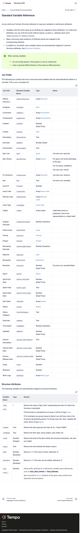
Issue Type (40, 205)
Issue (38, 154)
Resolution (40, 260)
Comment (44, 113)
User (37, 107)
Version (44, 99)
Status (38, 307)
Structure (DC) (19, 3)
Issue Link (45, 191)
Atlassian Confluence (41, 530)
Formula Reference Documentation (21, 10)
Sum (39, 475)
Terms (4, 522)
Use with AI (70, 10)
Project (38, 241)
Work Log (44, 375)
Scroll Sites (30, 530)
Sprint (38, 274)
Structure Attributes (32, 48)
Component (45, 118)
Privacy (4, 524)
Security (4, 526)
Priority (38, 235)
